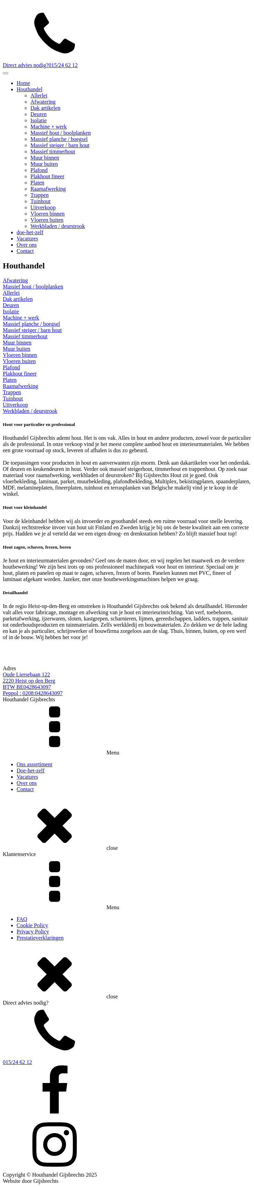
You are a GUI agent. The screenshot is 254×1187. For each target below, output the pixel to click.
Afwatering (43, 102)
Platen (37, 183)
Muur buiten (44, 164)
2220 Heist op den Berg (29, 681)
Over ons (27, 245)
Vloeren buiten (47, 220)
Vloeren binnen (47, 214)
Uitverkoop (43, 207)
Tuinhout (40, 201)
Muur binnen (44, 158)
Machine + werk (48, 127)
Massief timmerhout (52, 151)
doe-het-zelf (30, 232)
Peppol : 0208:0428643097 (33, 693)
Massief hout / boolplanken (60, 133)
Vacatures (27, 238)
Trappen (39, 195)
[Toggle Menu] (5, 73)
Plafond (39, 170)
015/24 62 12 (62, 65)
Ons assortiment (35, 764)
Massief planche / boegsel (59, 139)
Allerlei (38, 95)
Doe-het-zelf (31, 770)
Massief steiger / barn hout (60, 145)
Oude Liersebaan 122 (26, 674)
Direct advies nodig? (25, 65)
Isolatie (38, 120)
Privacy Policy (33, 931)
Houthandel (30, 89)
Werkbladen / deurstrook (57, 226)
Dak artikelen (45, 108)
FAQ (22, 919)
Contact (25, 251)
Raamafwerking (48, 189)
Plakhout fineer (47, 176)
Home (23, 83)
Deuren (38, 114)
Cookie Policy (32, 925)
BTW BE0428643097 (27, 687)
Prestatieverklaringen (40, 938)
